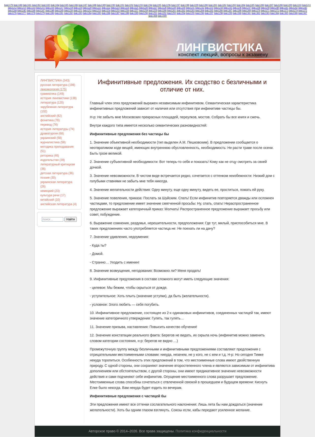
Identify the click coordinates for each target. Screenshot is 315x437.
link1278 (31, 13)
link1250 (68, 10)
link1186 (73, 5)
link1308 (152, 15)
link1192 (129, 5)
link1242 (293, 7)
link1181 (27, 5)
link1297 (209, 13)
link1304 (274, 13)
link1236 (237, 7)
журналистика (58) (53, 142)
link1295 (190, 13)
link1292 (162, 13)
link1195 (157, 5)
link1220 (87, 7)
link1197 (175, 5)
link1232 (199, 7)
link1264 (199, 10)
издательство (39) (52, 160)
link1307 (302, 13)
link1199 (194, 5)
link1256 (124, 10)
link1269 (246, 10)
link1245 (21, 10)
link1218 (68, 7)
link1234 (218, 7)
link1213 (21, 7)
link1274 (293, 10)
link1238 (256, 7)
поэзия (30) (48, 177)
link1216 (50, 7)
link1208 (278, 5)
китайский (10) (50, 199)
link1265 (209, 10)
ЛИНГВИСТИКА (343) (55, 80)
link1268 (237, 10)
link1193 (138, 5)
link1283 (78, 13)
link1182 (36, 5)
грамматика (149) (52, 93)
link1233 (209, 7)
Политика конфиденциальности (201, 431)
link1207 (269, 5)
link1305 (284, 13)
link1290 (143, 13)
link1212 (12, 7)
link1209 (287, 5)
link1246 (31, 10)
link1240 (274, 7)
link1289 (134, 13)
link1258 (143, 10)
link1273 (284, 10)
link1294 (180, 13)
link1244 (12, 10)
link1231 (190, 7)
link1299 (227, 13)
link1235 (227, 7)
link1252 (87, 10)
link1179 (8, 5)
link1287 (115, 13)
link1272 (274, 10)
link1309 (162, 15)
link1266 (218, 10)
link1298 (218, 13)
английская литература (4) (58, 204)
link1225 (134, 7)
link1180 (18, 5)
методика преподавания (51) (57, 149)
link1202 (222, 5)
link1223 (115, 7)
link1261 (171, 10)
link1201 (212, 5)
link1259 (152, 10)
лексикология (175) (53, 89)
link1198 (184, 5)
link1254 (106, 10)
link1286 (106, 13)
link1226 (143, 7)
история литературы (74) (57, 129)
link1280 (50, 13)
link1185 (64, 5)
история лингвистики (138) (58, 98)
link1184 (55, 5)
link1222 (106, 7)
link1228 (162, 7)
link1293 (171, 13)
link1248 (50, 10)
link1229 (171, 7)
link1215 (40, 7)
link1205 (250, 5)
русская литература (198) (57, 85)
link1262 (180, 10)
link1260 (162, 10)
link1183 (45, 5)
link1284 (87, 13)
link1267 (227, 10)
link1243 (302, 7)
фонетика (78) (50, 120)
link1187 (83, 5)
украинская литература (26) (56, 184)
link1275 (302, 10)
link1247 (40, 10)
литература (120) (52, 102)
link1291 (152, 13)
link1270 (256, 10)
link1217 (59, 7)
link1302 (256, 13)
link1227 (152, 7)
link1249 (59, 10)
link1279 (40, 13)
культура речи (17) (52, 195)
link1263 (190, 10)
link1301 (246, 13)
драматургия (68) (52, 133)
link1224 (124, 7)
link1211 (306, 5)
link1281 (59, 13)
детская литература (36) (57, 173)
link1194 (147, 5)
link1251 (78, 10)
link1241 (284, 7)
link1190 (110, 5)
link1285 (96, 13)
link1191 (120, 5)
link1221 (96, 7)
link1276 (12, 13)
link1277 (21, 13)
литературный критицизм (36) (57, 167)
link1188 (92, 5)
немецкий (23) (50, 191)
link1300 (237, 13)
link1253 (96, 10)
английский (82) (51, 116)
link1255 (115, 10)
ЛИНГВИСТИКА (219, 47)
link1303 (265, 13)
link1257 (134, 10)
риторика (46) (49, 155)
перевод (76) (49, 124)
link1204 (240, 5)
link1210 (297, 5)
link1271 (265, 10)
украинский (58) (51, 138)
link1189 (101, 5)
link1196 (166, 5)
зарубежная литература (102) (56, 109)
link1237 (246, 7)
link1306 (293, 13)
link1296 (199, 13)
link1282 (68, 13)
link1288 (124, 13)
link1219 (78, 7)
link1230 (180, 7)
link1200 (203, 5)
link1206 (259, 5)
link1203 (231, 5)
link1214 (31, 7)
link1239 (265, 7)
